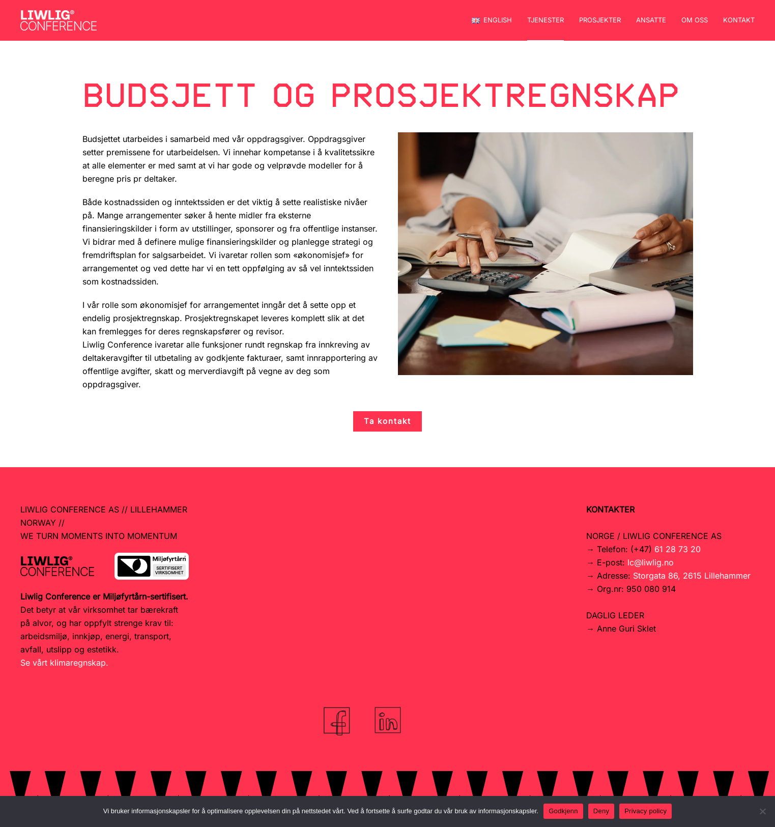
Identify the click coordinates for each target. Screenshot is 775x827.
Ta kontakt (387, 421)
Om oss (694, 20)
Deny (601, 811)
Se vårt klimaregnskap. (64, 663)
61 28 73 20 (677, 549)
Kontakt (739, 20)
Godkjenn (563, 811)
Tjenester (545, 20)
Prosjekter (600, 20)
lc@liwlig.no (650, 562)
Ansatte (651, 20)
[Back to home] (58, 20)
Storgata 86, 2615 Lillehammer (692, 576)
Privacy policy (645, 811)
